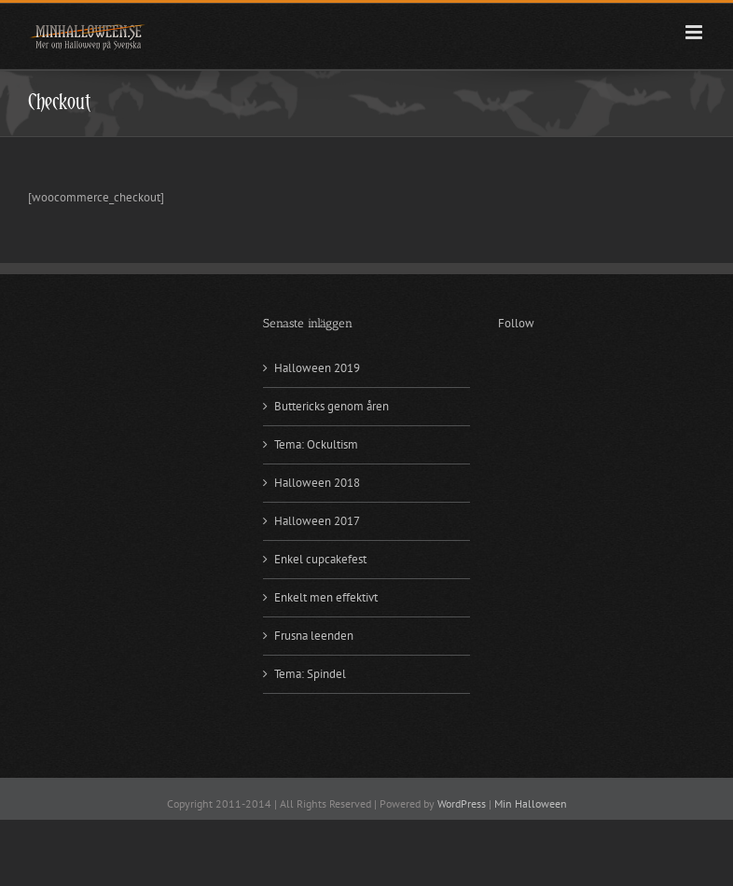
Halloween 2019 (317, 368)
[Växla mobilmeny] (695, 32)
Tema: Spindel (310, 674)
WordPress (461, 803)
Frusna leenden (313, 636)
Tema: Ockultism (316, 444)
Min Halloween (530, 803)
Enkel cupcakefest (320, 559)
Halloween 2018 (317, 483)
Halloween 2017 (317, 521)
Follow (516, 323)
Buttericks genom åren (331, 406)
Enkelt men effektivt (326, 597)
